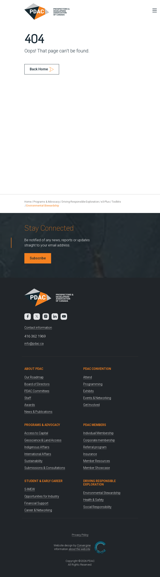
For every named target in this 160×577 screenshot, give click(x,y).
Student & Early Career (43, 481)
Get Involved (91, 405)
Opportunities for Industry (41, 496)
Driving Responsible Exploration (99, 482)
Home (27, 201)
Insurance (90, 454)
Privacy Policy (80, 534)
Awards (29, 405)
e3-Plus (105, 201)
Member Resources (96, 461)
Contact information (38, 327)
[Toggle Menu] (153, 10)
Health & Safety (93, 499)
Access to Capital (36, 433)
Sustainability (33, 461)
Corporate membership (99, 440)
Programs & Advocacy (46, 201)
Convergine (84, 545)
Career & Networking (38, 510)
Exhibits (88, 391)
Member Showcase (96, 468)
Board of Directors (37, 384)
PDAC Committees (36, 391)
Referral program (95, 447)
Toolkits (116, 201)
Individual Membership (98, 433)
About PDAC (33, 368)
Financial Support (36, 503)
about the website (79, 549)
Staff (27, 398)
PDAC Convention (97, 368)
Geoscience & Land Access (42, 440)
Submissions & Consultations (44, 468)
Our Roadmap (34, 377)
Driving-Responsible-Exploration (80, 201)
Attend (87, 377)
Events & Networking (97, 398)
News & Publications (38, 411)
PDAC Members (94, 425)
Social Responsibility (97, 507)
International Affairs (37, 454)
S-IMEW (29, 489)
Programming (92, 384)
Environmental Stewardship (102, 493)
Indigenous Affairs (36, 447)
